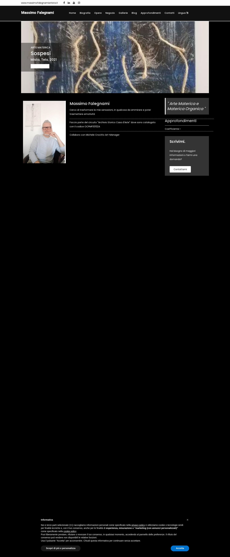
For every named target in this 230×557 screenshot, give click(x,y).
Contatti (169, 13)
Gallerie (123, 13)
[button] (187, 519)
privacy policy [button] (138, 525)
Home (72, 13)
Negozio (110, 13)
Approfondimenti (151, 13)
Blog (134, 13)
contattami (180, 169)
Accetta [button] (180, 548)
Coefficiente (172, 129)
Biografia (85, 13)
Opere (98, 13)
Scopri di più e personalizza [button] (60, 548)
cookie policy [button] (70, 531)
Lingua (183, 13)
